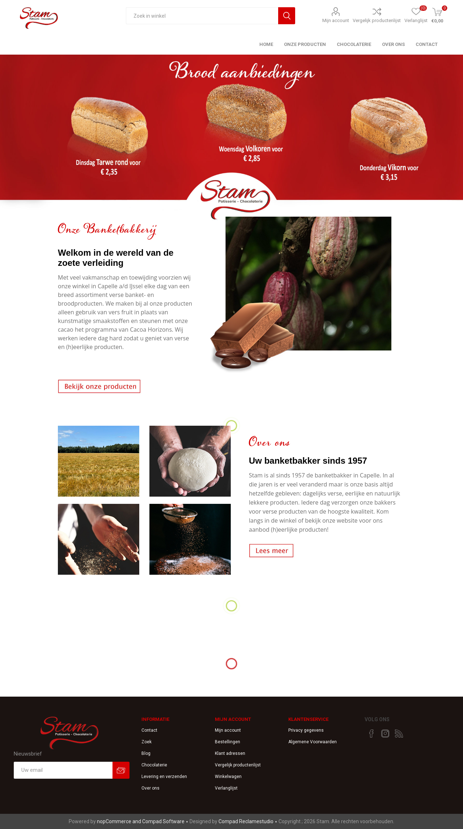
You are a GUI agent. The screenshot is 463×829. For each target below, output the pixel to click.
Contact (149, 730)
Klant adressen (230, 753)
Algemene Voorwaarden (312, 741)
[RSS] (399, 733)
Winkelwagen (228, 776)
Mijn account (335, 20)
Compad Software (163, 821)
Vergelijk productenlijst (377, 20)
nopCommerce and (119, 821)
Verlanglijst (226, 788)
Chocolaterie (154, 765)
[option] (231, 139)
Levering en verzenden (164, 776)
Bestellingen (227, 741)
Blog (145, 753)
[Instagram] (385, 733)
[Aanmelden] (63, 770)
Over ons (150, 788)
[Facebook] (371, 733)
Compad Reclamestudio (245, 821)
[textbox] (202, 15)
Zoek (146, 741)
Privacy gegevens (306, 730)
